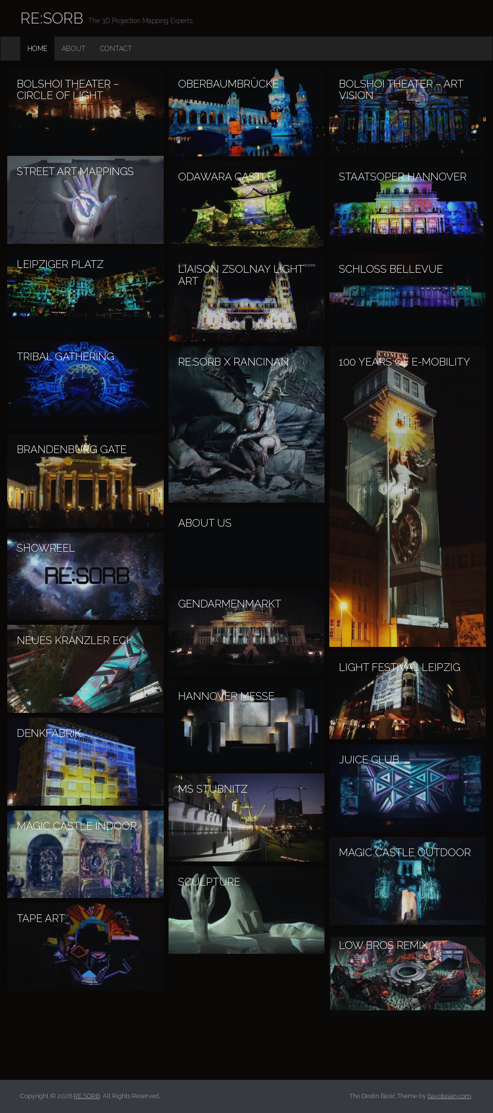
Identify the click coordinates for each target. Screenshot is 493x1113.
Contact (116, 48)
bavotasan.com (449, 1096)
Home (37, 48)
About (74, 48)
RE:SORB (51, 18)
